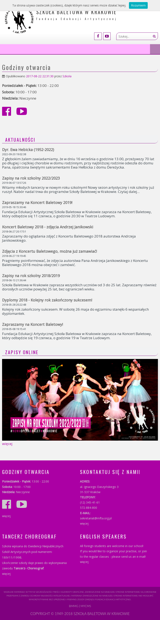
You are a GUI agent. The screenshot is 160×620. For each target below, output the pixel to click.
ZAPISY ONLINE (22, 352)
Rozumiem (138, 5)
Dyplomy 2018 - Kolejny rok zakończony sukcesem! (47, 300)
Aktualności (20, 139)
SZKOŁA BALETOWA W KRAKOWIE (102, 613)
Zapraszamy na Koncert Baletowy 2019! (37, 202)
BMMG (73, 606)
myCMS (86, 606)
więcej (7, 443)
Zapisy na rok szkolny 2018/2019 (31, 275)
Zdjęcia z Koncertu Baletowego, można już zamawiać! (49, 251)
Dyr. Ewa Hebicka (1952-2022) (28, 149)
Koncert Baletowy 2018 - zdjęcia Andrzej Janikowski (47, 226)
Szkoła (66, 76)
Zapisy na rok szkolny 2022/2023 (31, 178)
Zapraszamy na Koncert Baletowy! (32, 324)
